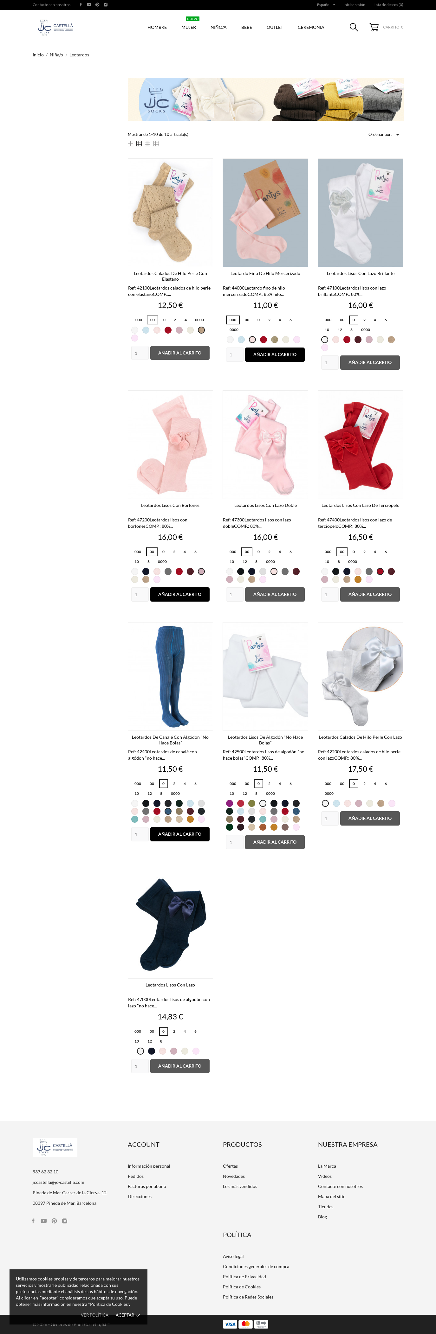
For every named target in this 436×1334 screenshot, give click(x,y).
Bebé (246, 27)
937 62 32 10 (45, 1171)
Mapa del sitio (332, 1196)
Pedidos (136, 1176)
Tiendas (325, 1206)
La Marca (327, 1166)
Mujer (190, 24)
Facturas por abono (147, 1186)
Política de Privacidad (244, 1276)
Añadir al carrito (179, 352)
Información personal (149, 1166)
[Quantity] (140, 353)
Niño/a (219, 27)
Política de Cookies (242, 1286)
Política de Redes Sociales (248, 1296)
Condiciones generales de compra (256, 1266)
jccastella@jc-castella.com (58, 1182)
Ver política (94, 1315)
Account (143, 1144)
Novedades (234, 1176)
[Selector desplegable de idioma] (326, 5)
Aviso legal (233, 1256)
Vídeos (325, 1176)
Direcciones (140, 1196)
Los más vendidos (240, 1186)
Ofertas (230, 1166)
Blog (322, 1216)
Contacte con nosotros (51, 4)
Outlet (275, 27)
